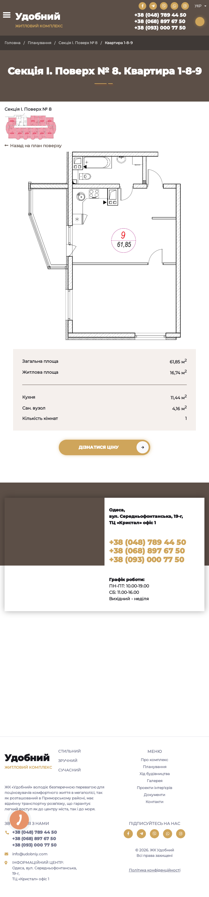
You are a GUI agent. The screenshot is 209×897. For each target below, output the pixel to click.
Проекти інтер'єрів (154, 787)
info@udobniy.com (30, 854)
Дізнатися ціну (99, 447)
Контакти (154, 801)
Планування (39, 42)
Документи (154, 794)
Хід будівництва (155, 773)
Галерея (154, 780)
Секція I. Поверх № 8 (77, 42)
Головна (12, 42)
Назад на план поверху (36, 145)
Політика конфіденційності (154, 870)
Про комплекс (154, 759)
